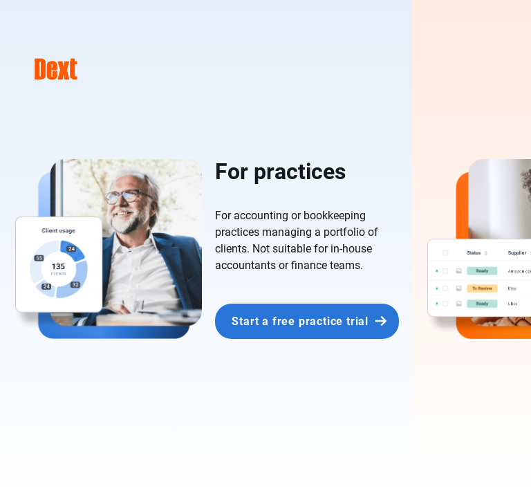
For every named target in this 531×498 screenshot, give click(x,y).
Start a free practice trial (300, 321)
